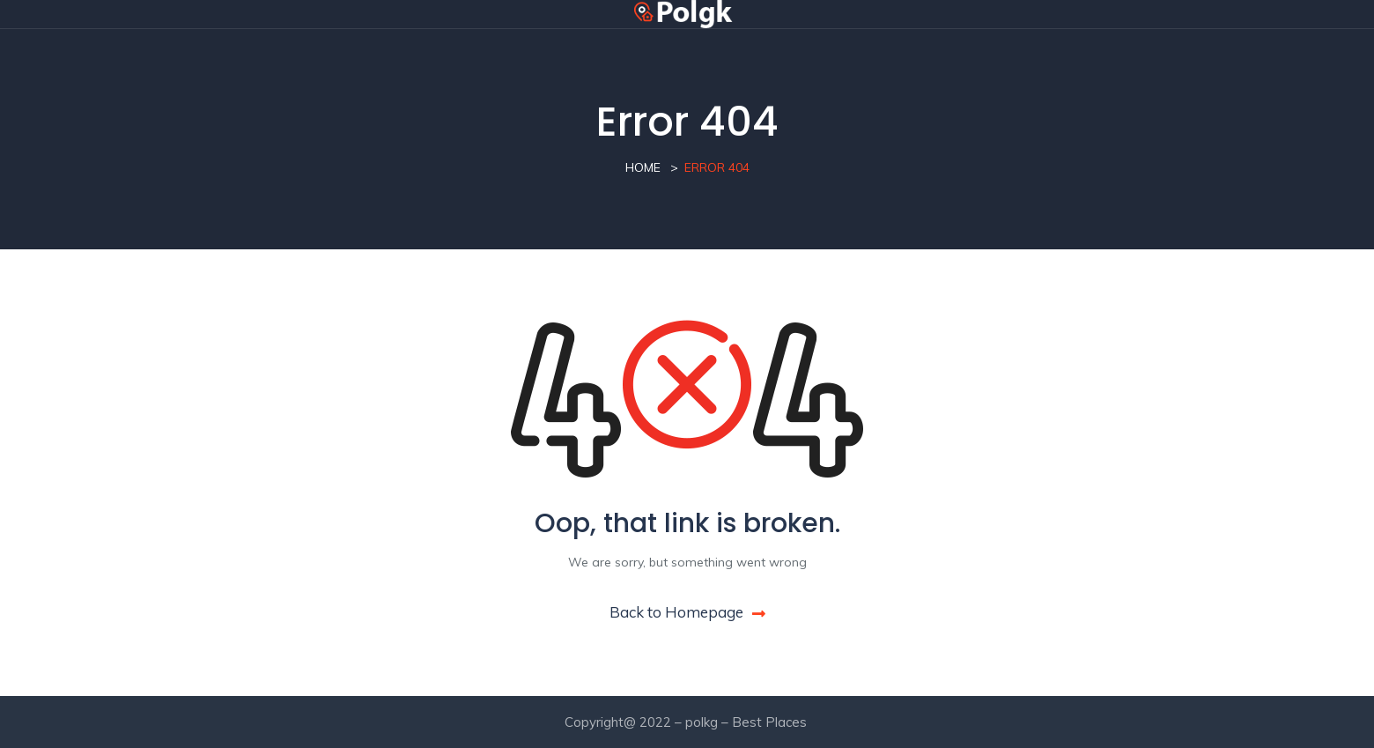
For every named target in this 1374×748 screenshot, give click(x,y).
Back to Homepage (687, 612)
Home (643, 167)
